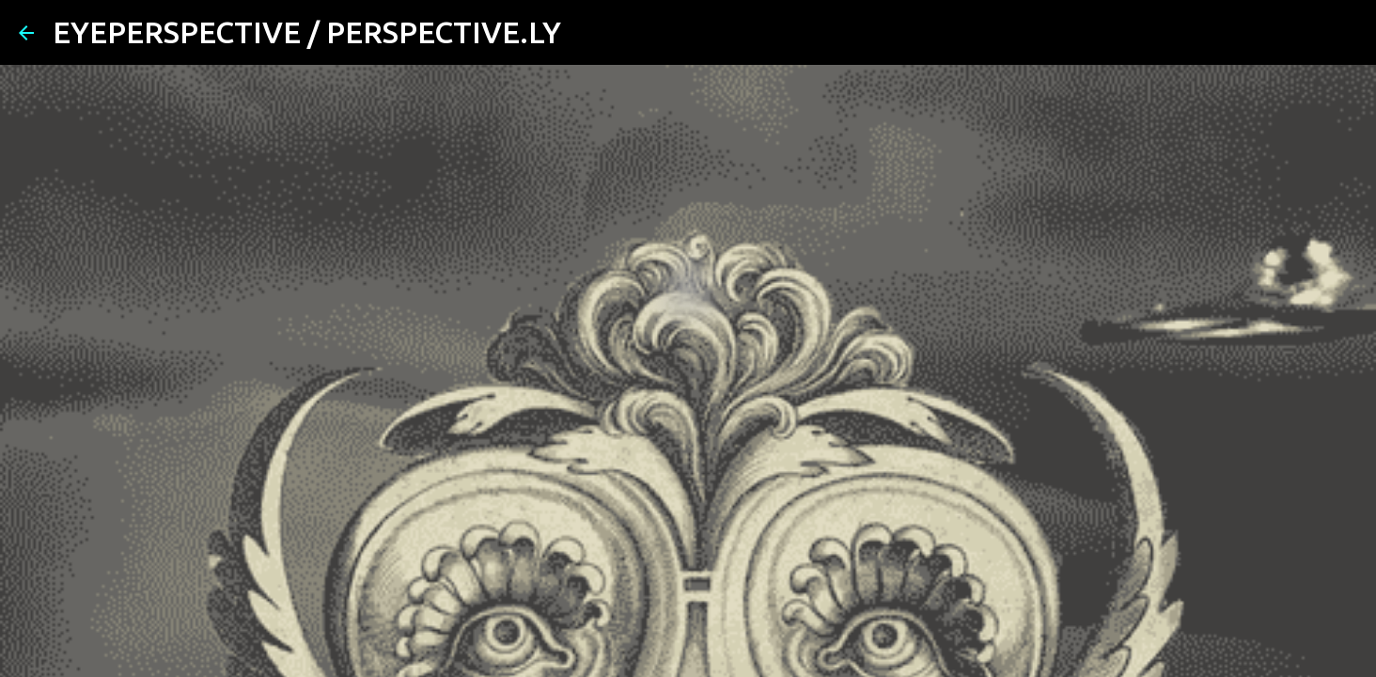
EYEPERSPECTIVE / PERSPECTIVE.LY (307, 32)
